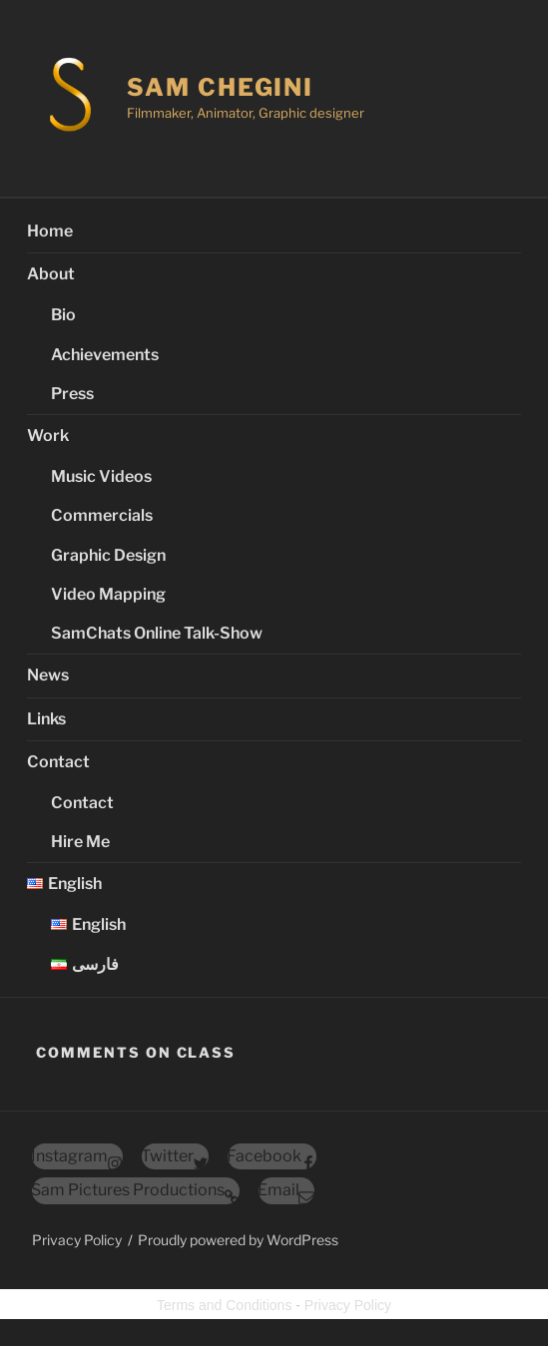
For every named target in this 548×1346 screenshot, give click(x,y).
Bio (63, 314)
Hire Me (80, 841)
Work (48, 435)
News (48, 675)
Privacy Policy (77, 1239)
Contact (58, 761)
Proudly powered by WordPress (238, 1239)
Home (50, 231)
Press (72, 393)
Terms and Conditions (224, 1305)
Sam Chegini (220, 87)
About (51, 273)
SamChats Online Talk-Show (157, 633)
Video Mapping (108, 594)
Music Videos (101, 476)
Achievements (105, 354)
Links (46, 718)
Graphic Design (108, 555)
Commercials (102, 515)
